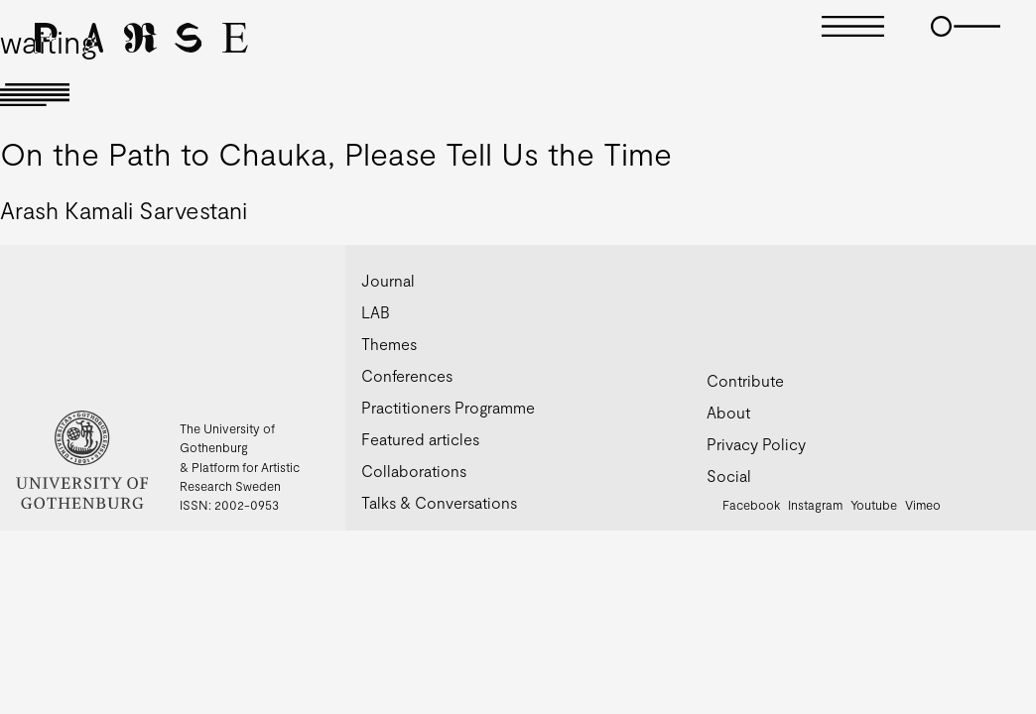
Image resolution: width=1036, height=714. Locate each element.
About (728, 412)
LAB (375, 311)
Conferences (407, 375)
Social (729, 475)
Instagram (815, 505)
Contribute (745, 380)
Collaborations (413, 470)
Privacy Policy (756, 443)
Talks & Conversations (439, 502)
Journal (388, 280)
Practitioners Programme (448, 407)
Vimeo (923, 505)
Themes (389, 343)
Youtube (873, 505)
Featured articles (420, 438)
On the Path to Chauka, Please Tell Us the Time (336, 153)
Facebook (751, 505)
